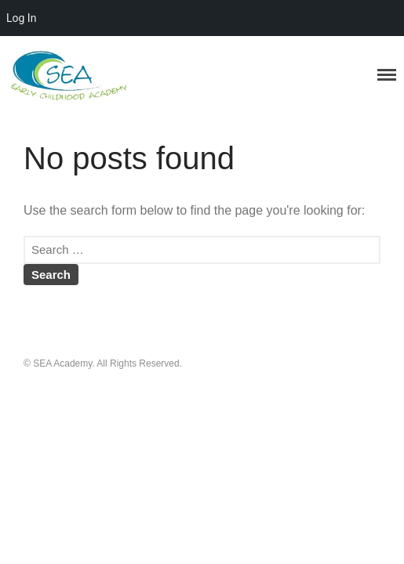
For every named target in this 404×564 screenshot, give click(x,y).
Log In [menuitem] (21, 18)
